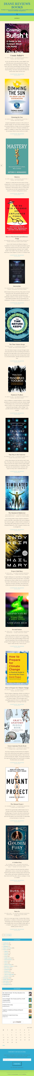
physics (19, 457)
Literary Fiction (7, 964)
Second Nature (17, 629)
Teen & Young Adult (9, 974)
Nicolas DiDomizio (6, 1006)
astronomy (14, 289)
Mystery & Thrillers (19, 913)
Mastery (17, 177)
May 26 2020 (20, 914)
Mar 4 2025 (17, 120)
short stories (23, 241)
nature (20, 347)
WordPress (24, 1074)
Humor (6, 963)
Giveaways (5, 978)
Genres (5, 949)
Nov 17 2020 (15, 749)
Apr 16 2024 (17, 180)
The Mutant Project (17, 804)
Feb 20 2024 (13, 241)
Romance (6, 971)
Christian (6, 953)
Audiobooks (6, 943)
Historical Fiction (13, 865)
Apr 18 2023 (15, 347)
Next (9, 935)
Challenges (5, 946)
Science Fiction (9, 574)
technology (17, 915)
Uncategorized (6, 984)
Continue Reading (17, 74)
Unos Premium (15, 1074)
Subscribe (17, 1064)
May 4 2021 (21, 574)
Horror (6, 961)
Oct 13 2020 (19, 866)
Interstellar (17, 286)
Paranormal (7, 969)
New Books (19, 57)
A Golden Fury (17, 862)
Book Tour (21, 864)
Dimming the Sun (17, 117)
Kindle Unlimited (7, 979)
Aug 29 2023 (20, 289)
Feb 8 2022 (15, 457)
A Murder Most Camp (8, 1004)
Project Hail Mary (17, 571)
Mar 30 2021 (20, 632)
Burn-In (17, 911)
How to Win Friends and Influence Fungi (17, 237)
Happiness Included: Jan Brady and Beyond (13, 1010)
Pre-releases (6, 982)
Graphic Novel (7, 958)
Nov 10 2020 (18, 807)
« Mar (3, 1045)
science (22, 59)
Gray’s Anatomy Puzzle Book (17, 746)
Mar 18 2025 (17, 59)
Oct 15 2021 (22, 516)
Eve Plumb (5, 1011)
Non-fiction (25, 57)
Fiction (6, 865)
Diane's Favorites (22, 514)
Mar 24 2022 (17, 398)
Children (6, 951)
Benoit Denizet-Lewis (6, 1002)
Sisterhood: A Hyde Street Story (10, 1015)
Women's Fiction (8, 976)
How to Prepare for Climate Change (17, 688)
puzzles (21, 749)
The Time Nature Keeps (17, 344)
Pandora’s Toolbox (17, 395)
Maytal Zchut (5, 1016)
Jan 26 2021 (17, 690)
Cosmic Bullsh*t (17, 55)
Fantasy (26, 864)
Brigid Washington (6, 996)
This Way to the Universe (17, 454)
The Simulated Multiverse (17, 513)
